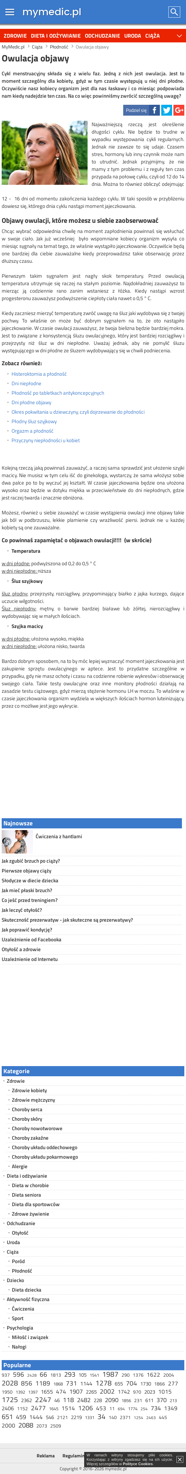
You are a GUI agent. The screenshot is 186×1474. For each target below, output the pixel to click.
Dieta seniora (26, 1195)
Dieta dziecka (26, 1290)
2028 (10, 1382)
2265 (91, 1392)
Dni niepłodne (26, 383)
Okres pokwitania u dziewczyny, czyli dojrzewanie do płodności (78, 412)
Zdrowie (15, 36)
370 (161, 1399)
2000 (8, 1425)
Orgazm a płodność (33, 431)
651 (7, 1416)
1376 (138, 1374)
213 (173, 1400)
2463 (151, 1417)
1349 (171, 1408)
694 (121, 1409)
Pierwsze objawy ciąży (26, 870)
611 (149, 1400)
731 (71, 1383)
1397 (33, 1392)
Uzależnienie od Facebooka (31, 939)
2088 (25, 1425)
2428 (32, 1375)
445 (163, 1417)
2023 (149, 1392)
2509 (55, 1425)
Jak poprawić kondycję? (27, 929)
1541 (94, 1375)
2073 (41, 1425)
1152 (22, 1408)
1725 (10, 1399)
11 (112, 1408)
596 (18, 1374)
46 (57, 1400)
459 (21, 1416)
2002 (107, 1391)
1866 (159, 1383)
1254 (138, 1417)
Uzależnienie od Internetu (30, 959)
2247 (43, 1399)
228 (98, 1400)
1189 (42, 1383)
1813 (55, 1374)
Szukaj (174, 12)
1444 (36, 1417)
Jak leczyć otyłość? (22, 910)
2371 (125, 1417)
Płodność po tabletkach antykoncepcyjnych (58, 393)
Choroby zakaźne (30, 1138)
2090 (111, 1399)
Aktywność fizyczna (28, 1299)
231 (138, 1400)
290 (126, 1374)
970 (137, 1391)
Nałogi (19, 1347)
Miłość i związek (30, 1337)
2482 (84, 1399)
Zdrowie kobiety (29, 1090)
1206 (85, 1408)
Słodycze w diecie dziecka (30, 880)
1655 (47, 1392)
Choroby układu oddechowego (44, 1147)
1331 (89, 1417)
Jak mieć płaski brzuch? (27, 890)
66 (43, 1374)
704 (131, 1383)
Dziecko (15, 1280)
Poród (18, 1261)
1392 (20, 1392)
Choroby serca (27, 1109)
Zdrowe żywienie (30, 1214)
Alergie (19, 1166)
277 (173, 1383)
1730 (145, 1384)
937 (6, 1374)
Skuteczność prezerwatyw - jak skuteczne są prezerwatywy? (67, 920)
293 (69, 1374)
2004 (168, 1374)
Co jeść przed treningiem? (30, 900)
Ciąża (152, 36)
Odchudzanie (102, 36)
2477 (38, 1408)
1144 (86, 1383)
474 (61, 1391)
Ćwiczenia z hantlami (59, 836)
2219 (76, 1417)
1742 (124, 1392)
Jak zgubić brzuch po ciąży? (31, 861)
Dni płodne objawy (31, 402)
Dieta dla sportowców (36, 1204)
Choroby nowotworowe (37, 1128)
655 (119, 1384)
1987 (110, 1374)
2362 (26, 1400)
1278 (103, 1382)
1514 (68, 1408)
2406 (8, 1408)
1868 (58, 1383)
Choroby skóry (27, 1119)
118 (68, 1399)
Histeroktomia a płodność (39, 374)
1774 (132, 1408)
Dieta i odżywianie (56, 36)
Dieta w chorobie (30, 1185)
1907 (76, 1391)
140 (113, 1417)
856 (26, 1383)
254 (144, 1409)
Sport (17, 1318)
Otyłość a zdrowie (21, 949)
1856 (126, 1400)
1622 (153, 1374)
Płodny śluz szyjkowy (34, 421)
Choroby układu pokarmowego (45, 1157)
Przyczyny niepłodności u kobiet (46, 440)
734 (156, 1408)
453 (101, 1408)
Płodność (22, 1271)
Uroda (132, 36)
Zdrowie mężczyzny (33, 1100)
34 (101, 1416)
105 (82, 1375)
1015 (165, 1391)
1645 (53, 1408)
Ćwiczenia (23, 1309)
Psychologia (20, 1328)
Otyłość (20, 1233)
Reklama (46, 1455)
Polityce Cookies (138, 1464)
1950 (7, 1391)
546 (50, 1417)
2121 (62, 1417)
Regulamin (73, 1455)
